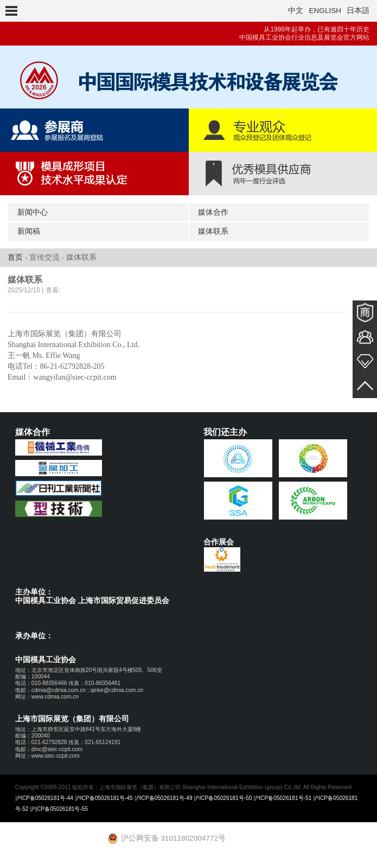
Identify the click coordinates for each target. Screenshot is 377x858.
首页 (15, 257)
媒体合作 (213, 212)
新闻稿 (28, 231)
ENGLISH (325, 11)
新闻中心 (32, 212)
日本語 (358, 11)
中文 (295, 11)
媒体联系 (213, 231)
